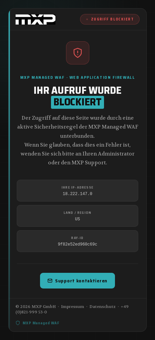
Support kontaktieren (77, 280)
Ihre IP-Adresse (77, 187)
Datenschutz (102, 306)
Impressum (72, 306)
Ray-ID (77, 237)
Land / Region (78, 212)
